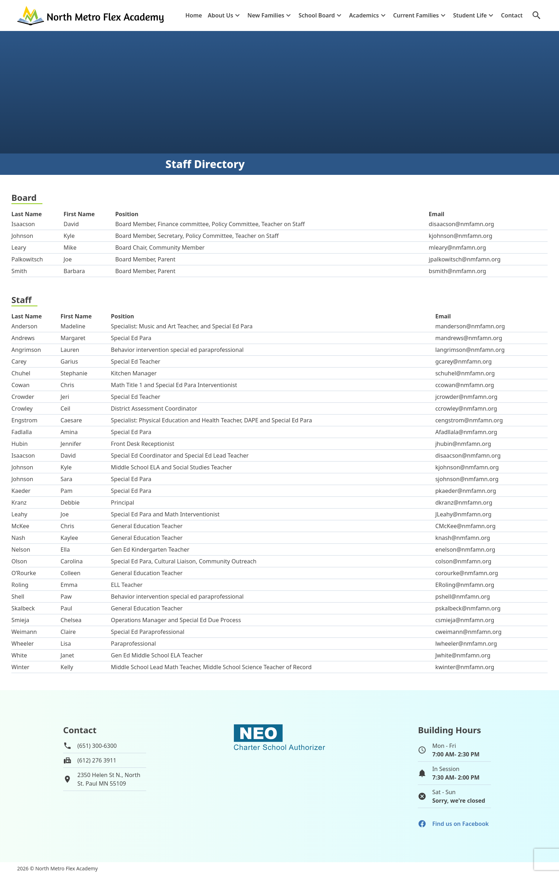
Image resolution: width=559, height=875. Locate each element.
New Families (265, 15)
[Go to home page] (91, 15)
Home (193, 15)
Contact (512, 15)
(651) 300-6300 (97, 746)
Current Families (416, 15)
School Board (316, 15)
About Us (220, 15)
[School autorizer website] (279, 767)
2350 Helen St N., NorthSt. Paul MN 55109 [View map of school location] (108, 779)
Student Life (470, 15)
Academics (364, 15)
